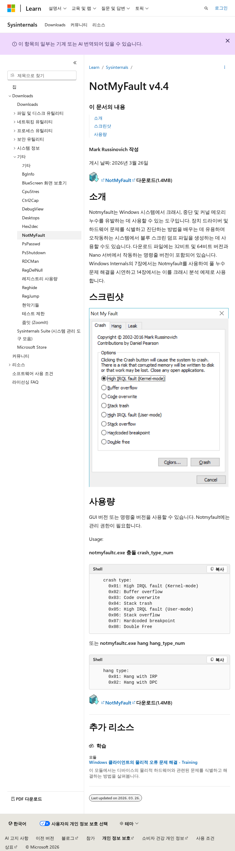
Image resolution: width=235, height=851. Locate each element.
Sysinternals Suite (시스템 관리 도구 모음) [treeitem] (49, 334)
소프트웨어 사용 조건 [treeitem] (32, 373)
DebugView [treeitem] (32, 209)
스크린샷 (102, 126)
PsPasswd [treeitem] (31, 244)
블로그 (68, 838)
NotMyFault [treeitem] (33, 235)
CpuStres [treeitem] (30, 191)
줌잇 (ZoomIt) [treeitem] (35, 322)
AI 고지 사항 (16, 838)
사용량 (100, 134)
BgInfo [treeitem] (28, 174)
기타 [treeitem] (26, 165)
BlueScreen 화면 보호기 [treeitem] (44, 183)
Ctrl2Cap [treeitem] (30, 200)
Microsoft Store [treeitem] (32, 347)
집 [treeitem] (14, 87)
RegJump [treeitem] (30, 296)
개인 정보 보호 (116, 838)
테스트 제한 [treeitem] (33, 313)
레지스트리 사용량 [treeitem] (40, 278)
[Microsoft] (11, 8)
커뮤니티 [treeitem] (20, 356)
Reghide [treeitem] (29, 287)
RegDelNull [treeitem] (32, 270)
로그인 (221, 8)
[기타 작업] (224, 67)
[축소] (75, 62)
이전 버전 (45, 838)
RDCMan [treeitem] (30, 261)
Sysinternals (117, 67)
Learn (94, 67)
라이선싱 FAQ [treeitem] (25, 382)
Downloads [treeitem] (27, 104)
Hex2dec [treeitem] (30, 226)
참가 (90, 838)
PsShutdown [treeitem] (34, 252)
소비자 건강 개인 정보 (163, 838)
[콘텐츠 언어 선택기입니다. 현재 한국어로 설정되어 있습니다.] (17, 824)
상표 (9, 847)
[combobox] (41, 75)
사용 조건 (205, 838)
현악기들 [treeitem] (30, 305)
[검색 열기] (206, 8)
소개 (98, 118)
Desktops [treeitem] (30, 218)
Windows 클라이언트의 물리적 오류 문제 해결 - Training (143, 762)
